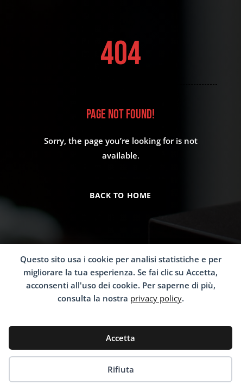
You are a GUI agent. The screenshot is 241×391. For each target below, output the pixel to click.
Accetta (120, 337)
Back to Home (120, 195)
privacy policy (156, 298)
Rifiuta (120, 369)
